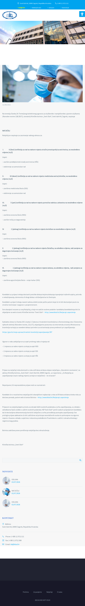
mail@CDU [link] (21, 8)
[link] (82, 14)
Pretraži (80, 460)
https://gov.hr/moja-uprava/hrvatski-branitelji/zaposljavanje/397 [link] (27, 332)
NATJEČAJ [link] (15, 491)
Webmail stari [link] (36, 8)
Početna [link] (26, 592)
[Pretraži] (42, 460)
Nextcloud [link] (65, 8)
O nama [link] (59, 592)
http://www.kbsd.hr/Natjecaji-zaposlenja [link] (60, 312)
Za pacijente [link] (37, 592)
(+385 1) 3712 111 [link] (63, 3)
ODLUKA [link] (15, 479)
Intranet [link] (51, 8)
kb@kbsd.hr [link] (15, 544)
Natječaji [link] (49, 592)
